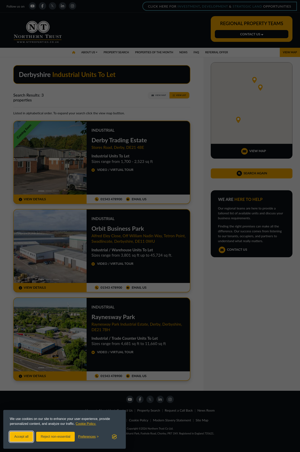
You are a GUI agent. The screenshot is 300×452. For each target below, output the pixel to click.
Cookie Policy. (86, 423)
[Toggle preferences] (88, 436)
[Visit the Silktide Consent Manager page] (114, 437)
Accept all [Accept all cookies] (21, 436)
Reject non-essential (55, 436)
